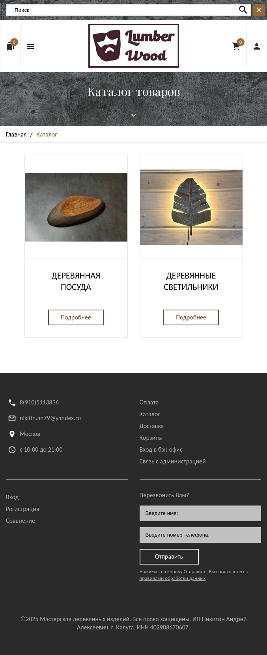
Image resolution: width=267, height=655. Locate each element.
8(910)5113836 (39, 402)
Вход (12, 497)
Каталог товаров (133, 91)
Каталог (150, 414)
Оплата (149, 402)
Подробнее (76, 317)
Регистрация (22, 509)
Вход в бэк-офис (161, 449)
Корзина (151, 437)
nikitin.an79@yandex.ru (50, 418)
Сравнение (20, 520)
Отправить (169, 556)
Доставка (152, 426)
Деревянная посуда (76, 281)
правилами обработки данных (173, 578)
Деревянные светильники (191, 281)
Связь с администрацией (173, 461)
